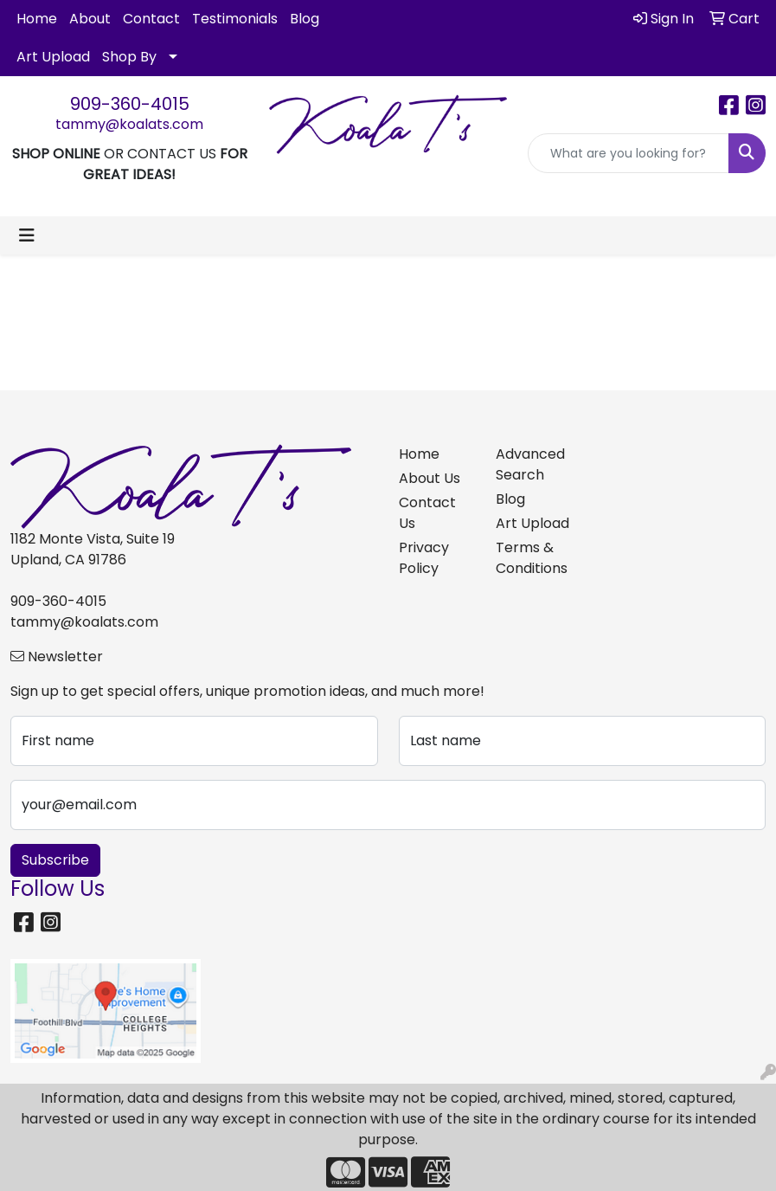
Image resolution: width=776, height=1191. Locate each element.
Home (36, 19)
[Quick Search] (628, 153)
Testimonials (235, 19)
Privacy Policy (424, 558)
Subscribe (55, 860)
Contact (151, 19)
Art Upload (53, 57)
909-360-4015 (129, 104)
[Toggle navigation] (27, 235)
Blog (304, 19)
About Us (429, 478)
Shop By (129, 57)
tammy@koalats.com (129, 124)
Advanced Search (530, 464)
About (90, 19)
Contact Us (427, 512)
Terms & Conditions (532, 558)
